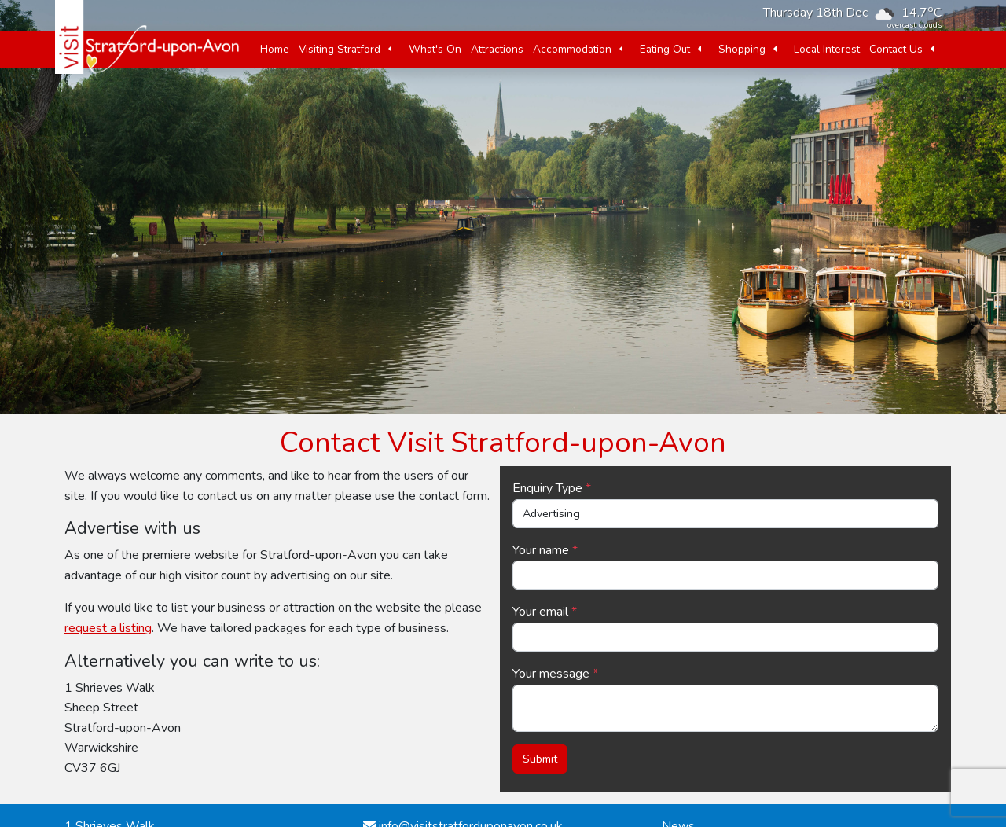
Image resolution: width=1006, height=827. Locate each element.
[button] (389, 49)
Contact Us (896, 49)
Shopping (742, 49)
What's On (435, 49)
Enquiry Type (547, 488)
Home (274, 49)
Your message (550, 673)
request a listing (108, 628)
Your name (540, 550)
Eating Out (665, 49)
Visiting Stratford (339, 49)
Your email (540, 611)
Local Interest (827, 49)
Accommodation (572, 49)
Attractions (497, 49)
